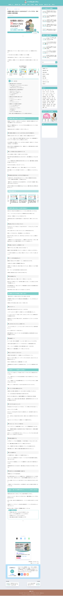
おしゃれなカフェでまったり (14, 102)
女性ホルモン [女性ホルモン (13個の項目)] (49, 98)
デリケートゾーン (46, 80)
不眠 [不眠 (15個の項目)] (49, 95)
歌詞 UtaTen (42, 593)
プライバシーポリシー (27, 593)
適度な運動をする (12, 109)
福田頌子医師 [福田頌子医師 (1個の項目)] (44, 104)
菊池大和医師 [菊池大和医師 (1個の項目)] (48, 106)
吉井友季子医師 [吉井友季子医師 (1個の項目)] (44, 98)
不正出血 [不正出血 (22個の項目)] (46, 95)
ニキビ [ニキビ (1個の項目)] (43, 95)
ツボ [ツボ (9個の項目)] (53, 93)
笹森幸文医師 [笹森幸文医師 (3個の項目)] (48, 104)
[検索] (56, 62)
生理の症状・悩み (17, 4)
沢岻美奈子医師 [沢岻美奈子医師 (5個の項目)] (52, 101)
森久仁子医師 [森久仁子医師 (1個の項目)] (44, 101)
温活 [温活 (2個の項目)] (47, 103)
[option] (23, 198)
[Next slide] (37, 72)
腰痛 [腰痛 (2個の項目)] (51, 104)
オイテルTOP (21, 593)
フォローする (24, 556)
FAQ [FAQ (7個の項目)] (43, 90)
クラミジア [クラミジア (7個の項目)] (44, 93)
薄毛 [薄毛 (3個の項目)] (51, 106)
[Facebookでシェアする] (21, 539)
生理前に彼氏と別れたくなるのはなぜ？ (15, 83)
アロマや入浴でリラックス (14, 106)
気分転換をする (12, 94)
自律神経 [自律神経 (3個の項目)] (54, 104)
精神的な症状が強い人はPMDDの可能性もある (17, 87)
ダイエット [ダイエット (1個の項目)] (51, 93)
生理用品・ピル (10, 4)
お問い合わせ (33, 593)
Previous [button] (9, 199)
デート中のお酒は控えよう (14, 93)
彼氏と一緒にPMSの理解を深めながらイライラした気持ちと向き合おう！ (20, 113)
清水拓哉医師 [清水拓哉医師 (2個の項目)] (44, 103)
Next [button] (37, 199)
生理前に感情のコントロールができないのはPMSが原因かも (19, 85)
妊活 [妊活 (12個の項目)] (54, 98)
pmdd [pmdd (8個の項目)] (48, 90)
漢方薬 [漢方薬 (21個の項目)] (50, 103)
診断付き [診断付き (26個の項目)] (54, 106)
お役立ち (53, 4)
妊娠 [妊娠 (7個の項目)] (52, 98)
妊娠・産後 (41, 4)
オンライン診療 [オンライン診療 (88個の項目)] (52, 92)
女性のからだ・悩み (47, 4)
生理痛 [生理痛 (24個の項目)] (52, 103)
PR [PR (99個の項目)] (52, 90)
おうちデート (12, 98)
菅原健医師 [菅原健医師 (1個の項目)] (44, 106)
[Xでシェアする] (17, 539)
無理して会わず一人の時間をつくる (15, 92)
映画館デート (12, 100)
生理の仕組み (24, 4)
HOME (31, 591)
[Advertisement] (23, 43)
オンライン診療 (36, 563)
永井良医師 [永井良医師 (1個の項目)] (48, 101)
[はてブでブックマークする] (25, 539)
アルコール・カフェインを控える (15, 107)
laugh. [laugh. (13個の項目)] (45, 90)
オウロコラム (38, 593)
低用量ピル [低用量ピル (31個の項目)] (52, 95)
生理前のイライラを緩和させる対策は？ (15, 103)
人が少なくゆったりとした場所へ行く (15, 99)
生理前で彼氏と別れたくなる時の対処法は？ (16, 89)
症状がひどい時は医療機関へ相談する (15, 111)
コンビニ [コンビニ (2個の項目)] (47, 93)
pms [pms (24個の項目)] (50, 90)
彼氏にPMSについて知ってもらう (15, 91)
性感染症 (36, 4)
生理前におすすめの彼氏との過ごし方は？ (16, 96)
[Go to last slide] (8, 72)
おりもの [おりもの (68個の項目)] (44, 92)
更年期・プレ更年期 (30, 4)
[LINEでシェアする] (29, 539)
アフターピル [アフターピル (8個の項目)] (47, 92)
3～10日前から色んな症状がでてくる (15, 86)
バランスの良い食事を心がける (14, 105)
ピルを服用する (12, 110)
